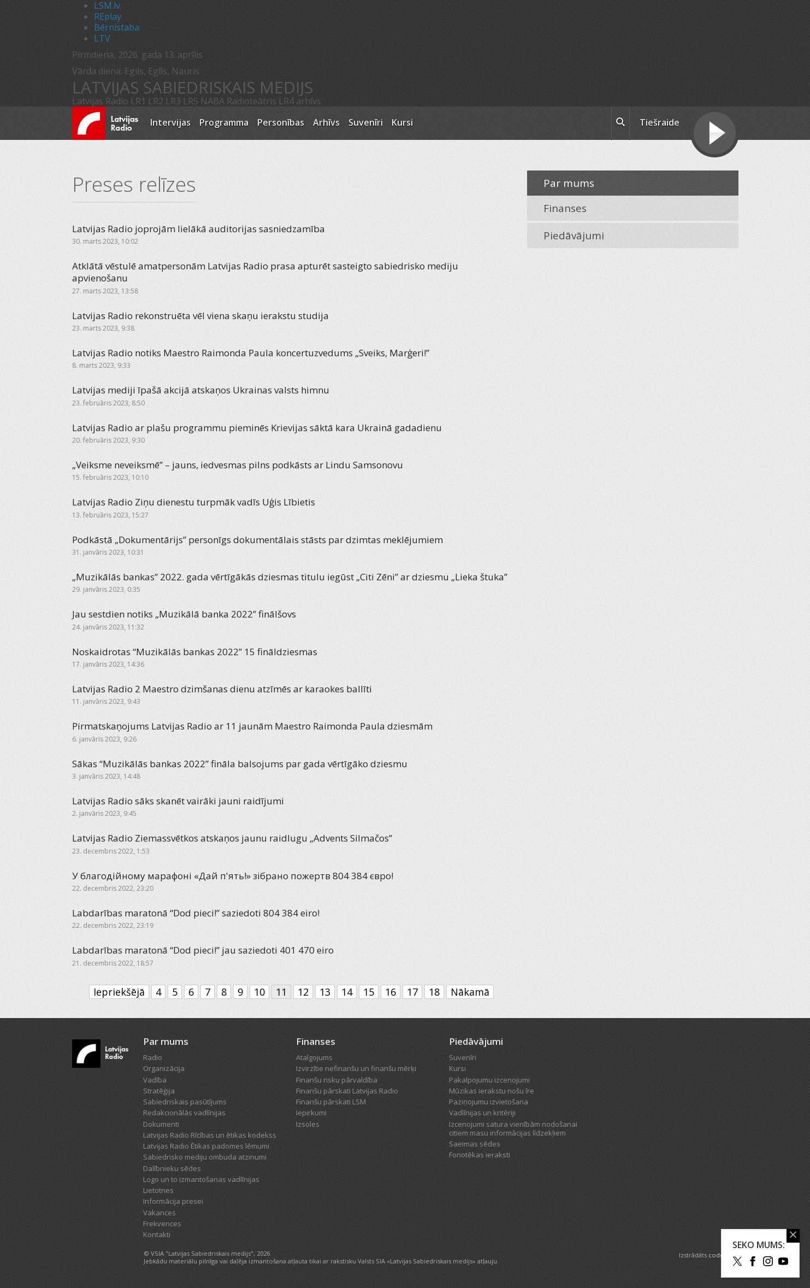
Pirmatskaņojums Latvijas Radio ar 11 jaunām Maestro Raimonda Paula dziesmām (252, 726)
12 (303, 991)
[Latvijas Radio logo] (105, 123)
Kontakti (156, 1234)
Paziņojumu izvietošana (488, 1102)
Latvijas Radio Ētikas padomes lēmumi (206, 1146)
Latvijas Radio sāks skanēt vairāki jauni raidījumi (178, 801)
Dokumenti (161, 1124)
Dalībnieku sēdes (172, 1168)
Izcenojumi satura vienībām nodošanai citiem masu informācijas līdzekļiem (513, 1128)
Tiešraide (659, 122)
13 (325, 991)
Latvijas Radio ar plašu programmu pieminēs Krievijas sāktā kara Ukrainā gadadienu (257, 427)
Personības (280, 122)
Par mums (568, 183)
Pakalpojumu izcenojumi (489, 1080)
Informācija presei (173, 1201)
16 (390, 991)
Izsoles (308, 1124)
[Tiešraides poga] (714, 134)
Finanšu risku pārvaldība (336, 1080)
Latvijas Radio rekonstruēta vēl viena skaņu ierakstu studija (200, 315)
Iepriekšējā (119, 991)
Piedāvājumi (573, 235)
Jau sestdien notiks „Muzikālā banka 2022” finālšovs (184, 614)
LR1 (138, 101)
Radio (152, 1057)
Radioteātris (251, 101)
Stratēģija (159, 1091)
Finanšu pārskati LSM (331, 1102)
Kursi (402, 122)
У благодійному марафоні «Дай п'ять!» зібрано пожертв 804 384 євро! (232, 875)
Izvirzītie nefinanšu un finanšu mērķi (356, 1068)
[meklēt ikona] (620, 123)
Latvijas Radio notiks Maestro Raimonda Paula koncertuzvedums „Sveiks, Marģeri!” (250, 352)
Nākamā (470, 991)
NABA (212, 101)
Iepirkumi (311, 1113)
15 (368, 991)
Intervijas (170, 122)
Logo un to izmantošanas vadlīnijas (201, 1179)
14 (346, 991)
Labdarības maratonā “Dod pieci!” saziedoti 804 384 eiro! (196, 913)
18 (434, 991)
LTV (102, 38)
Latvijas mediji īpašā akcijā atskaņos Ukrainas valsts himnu (200, 390)
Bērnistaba (116, 27)
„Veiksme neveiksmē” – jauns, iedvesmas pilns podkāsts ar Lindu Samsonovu (237, 464)
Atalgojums (314, 1057)
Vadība (155, 1080)
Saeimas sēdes (474, 1144)
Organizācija (164, 1068)
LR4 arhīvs (300, 101)
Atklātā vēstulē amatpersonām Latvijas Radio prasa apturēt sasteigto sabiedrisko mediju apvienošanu (265, 272)
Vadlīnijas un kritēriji (482, 1113)
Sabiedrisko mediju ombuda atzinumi (205, 1157)
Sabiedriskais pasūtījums (185, 1102)
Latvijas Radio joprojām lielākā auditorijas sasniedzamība (198, 228)
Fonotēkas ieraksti (479, 1155)
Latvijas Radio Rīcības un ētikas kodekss (209, 1135)
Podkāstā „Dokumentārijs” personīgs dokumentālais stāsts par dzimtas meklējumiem (257, 539)
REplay (107, 16)
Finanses (565, 208)
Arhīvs (326, 122)
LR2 (155, 101)
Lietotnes (158, 1190)
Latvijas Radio (100, 101)
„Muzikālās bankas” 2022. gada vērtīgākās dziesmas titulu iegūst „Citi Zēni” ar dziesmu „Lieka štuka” (289, 577)
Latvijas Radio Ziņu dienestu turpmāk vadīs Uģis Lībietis (193, 502)
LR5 (190, 101)
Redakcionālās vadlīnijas (184, 1113)
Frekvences (162, 1223)
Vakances (159, 1213)
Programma (224, 122)
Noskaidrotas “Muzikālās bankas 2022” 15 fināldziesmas (194, 651)
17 (412, 991)
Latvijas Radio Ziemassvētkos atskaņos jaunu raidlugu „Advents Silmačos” (232, 838)
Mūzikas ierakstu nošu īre (491, 1091)
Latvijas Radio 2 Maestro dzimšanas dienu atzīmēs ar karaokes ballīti (222, 689)
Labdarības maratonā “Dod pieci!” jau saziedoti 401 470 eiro (203, 950)
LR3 (173, 101)
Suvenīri (365, 122)
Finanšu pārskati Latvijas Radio (347, 1091)
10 (259, 991)
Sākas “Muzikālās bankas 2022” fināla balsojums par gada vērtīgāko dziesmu (239, 763)
